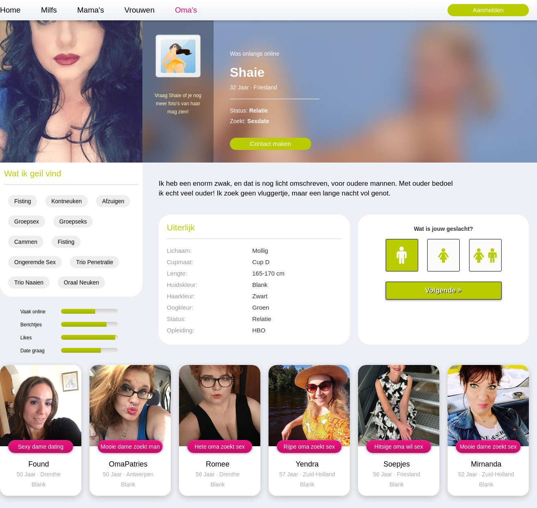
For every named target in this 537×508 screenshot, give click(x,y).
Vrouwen (139, 10)
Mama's (90, 10)
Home (10, 10)
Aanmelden (488, 10)
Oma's (186, 10)
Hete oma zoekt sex (219, 446)
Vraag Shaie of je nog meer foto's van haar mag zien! (178, 104)
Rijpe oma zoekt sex (309, 446)
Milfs (49, 10)
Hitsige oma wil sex (398, 446)
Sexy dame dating (40, 446)
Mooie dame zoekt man (130, 446)
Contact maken (270, 143)
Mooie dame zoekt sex (488, 446)
